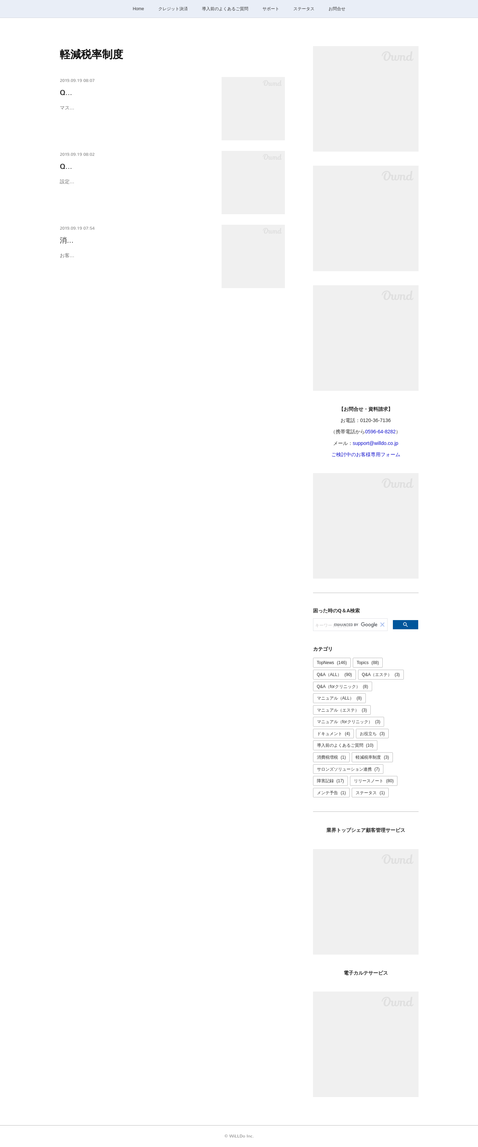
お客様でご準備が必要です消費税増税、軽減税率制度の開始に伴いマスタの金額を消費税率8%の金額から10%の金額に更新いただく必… (136, 260)
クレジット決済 (173, 8)
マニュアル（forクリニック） (349, 721)
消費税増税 (331, 757)
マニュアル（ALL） (339, 698)
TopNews (332, 662)
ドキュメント (333, 733)
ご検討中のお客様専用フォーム (365, 454)
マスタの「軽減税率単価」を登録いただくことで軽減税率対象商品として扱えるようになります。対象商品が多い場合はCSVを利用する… (136, 112)
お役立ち (372, 733)
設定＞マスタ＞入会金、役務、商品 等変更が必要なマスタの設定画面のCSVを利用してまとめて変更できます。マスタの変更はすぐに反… (137, 186)
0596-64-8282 (380, 431)
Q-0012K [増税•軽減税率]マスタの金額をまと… (136, 166)
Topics (368, 662)
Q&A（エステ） (381, 674)
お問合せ (337, 8)
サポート (270, 8)
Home (138, 8)
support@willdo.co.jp (375, 443)
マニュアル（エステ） (342, 710)
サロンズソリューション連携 (348, 769)
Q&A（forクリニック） (342, 686)
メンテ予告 (331, 792)
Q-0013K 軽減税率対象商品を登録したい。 (128, 92)
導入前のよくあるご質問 (225, 8)
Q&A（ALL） (334, 674)
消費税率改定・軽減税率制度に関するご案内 (130, 240)
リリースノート (374, 780)
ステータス (303, 8)
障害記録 (330, 780)
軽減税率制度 (372, 757)
